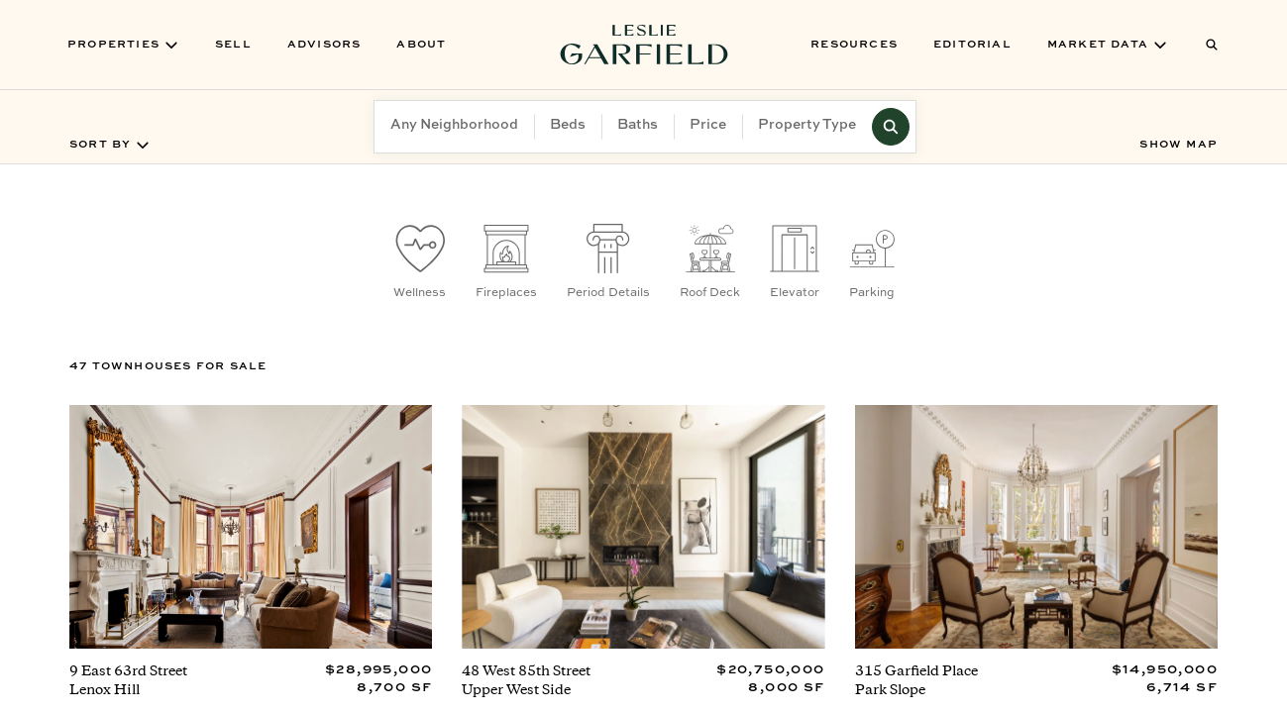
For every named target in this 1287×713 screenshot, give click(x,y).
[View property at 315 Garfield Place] (1036, 556)
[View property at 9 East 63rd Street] (250, 556)
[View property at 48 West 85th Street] (643, 556)
